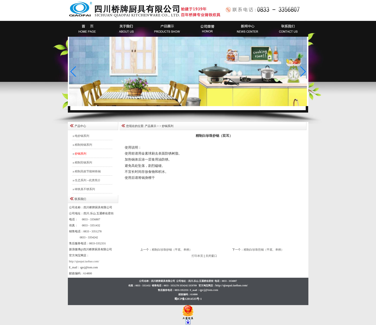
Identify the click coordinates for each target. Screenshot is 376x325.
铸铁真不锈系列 (84, 189)
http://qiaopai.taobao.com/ (84, 261)
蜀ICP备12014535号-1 (188, 299)
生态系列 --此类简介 (87, 180)
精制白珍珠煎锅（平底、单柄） (264, 249)
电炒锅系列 (81, 136)
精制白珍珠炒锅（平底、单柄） (172, 249)
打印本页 (197, 256)
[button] (303, 71)
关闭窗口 (211, 256)
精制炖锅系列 (83, 144)
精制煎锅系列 (83, 162)
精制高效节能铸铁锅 (87, 171)
